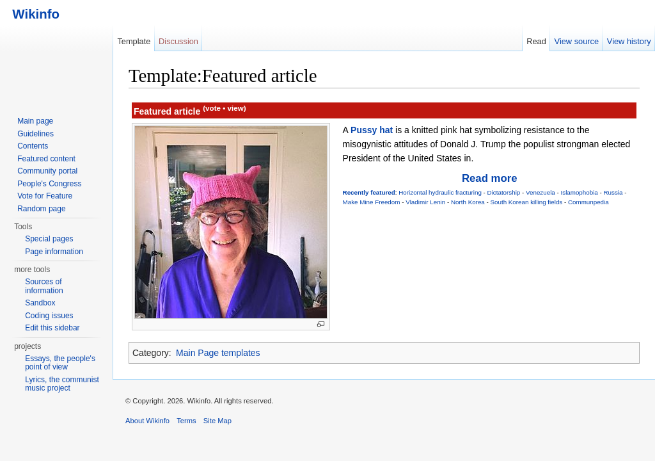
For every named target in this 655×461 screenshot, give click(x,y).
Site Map (217, 421)
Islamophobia (579, 192)
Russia (613, 192)
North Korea (468, 202)
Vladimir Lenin (425, 202)
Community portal (47, 170)
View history (629, 41)
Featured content (46, 158)
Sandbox (40, 302)
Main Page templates (218, 353)
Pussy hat (372, 130)
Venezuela (540, 192)
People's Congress (49, 183)
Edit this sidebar (52, 327)
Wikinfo (32, 13)
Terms (186, 421)
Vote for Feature (44, 195)
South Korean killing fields (527, 202)
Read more (489, 178)
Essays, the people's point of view (60, 363)
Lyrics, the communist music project (62, 384)
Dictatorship (504, 192)
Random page (41, 208)
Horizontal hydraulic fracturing (440, 192)
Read (536, 41)
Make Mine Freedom (371, 202)
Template (133, 41)
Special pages (49, 238)
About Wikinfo (147, 421)
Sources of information (44, 286)
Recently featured (369, 192)
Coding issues (49, 315)
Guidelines (35, 133)
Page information (54, 251)
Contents (32, 146)
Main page (35, 121)
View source (577, 41)
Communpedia (588, 202)
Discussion (178, 41)
